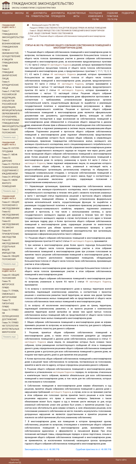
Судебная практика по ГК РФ (112, 16)
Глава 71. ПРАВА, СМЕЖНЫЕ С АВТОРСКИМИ (10, 294)
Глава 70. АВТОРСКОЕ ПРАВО (8, 284)
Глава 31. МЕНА (9, 154)
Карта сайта (121, 460)
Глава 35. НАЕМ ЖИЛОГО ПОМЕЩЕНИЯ (9, 183)
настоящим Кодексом (64, 372)
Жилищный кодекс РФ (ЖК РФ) (45, 25)
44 (48, 65)
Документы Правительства (40, 14)
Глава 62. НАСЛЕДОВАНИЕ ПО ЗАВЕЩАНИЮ (10, 214)
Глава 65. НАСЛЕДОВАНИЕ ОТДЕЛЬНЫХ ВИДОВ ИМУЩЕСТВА (10, 246)
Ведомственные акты (76, 14)
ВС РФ (27, 14)
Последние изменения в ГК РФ (95, 16)
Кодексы (7, 13)
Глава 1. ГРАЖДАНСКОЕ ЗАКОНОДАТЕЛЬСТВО (13, 34)
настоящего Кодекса (60, 65)
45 (110, 339)
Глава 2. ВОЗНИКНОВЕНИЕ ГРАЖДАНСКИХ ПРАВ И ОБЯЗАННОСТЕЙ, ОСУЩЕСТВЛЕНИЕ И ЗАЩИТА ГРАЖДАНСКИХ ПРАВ (11, 53)
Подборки (128, 13)
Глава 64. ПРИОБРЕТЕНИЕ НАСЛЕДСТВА (10, 233)
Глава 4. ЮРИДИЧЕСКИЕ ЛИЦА (10, 84)
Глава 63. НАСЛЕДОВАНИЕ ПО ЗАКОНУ (10, 224)
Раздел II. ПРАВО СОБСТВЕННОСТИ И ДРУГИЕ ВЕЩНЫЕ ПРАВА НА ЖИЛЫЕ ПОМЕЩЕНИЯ (68, 28)
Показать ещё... (10, 137)
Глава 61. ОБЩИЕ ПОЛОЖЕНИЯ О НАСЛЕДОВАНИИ (10, 205)
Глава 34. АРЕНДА (11, 177)
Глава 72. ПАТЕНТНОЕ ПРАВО (8, 303)
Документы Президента (58, 14)
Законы (19, 13)
